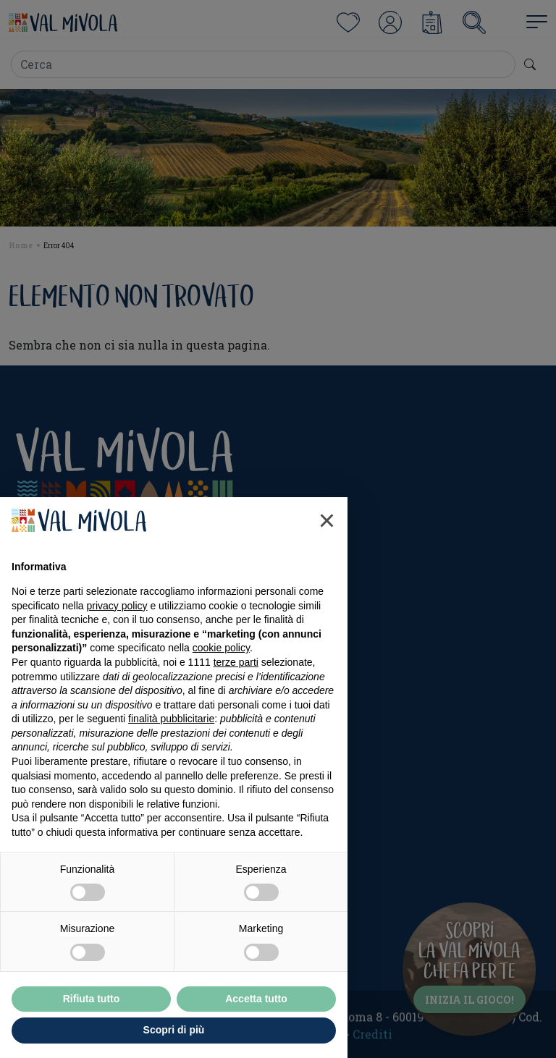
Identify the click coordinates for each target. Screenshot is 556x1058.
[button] (326, 520)
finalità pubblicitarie (171, 718)
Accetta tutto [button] (256, 998)
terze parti (236, 662)
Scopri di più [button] (174, 1030)
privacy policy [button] (117, 605)
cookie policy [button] (221, 647)
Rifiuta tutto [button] (91, 998)
